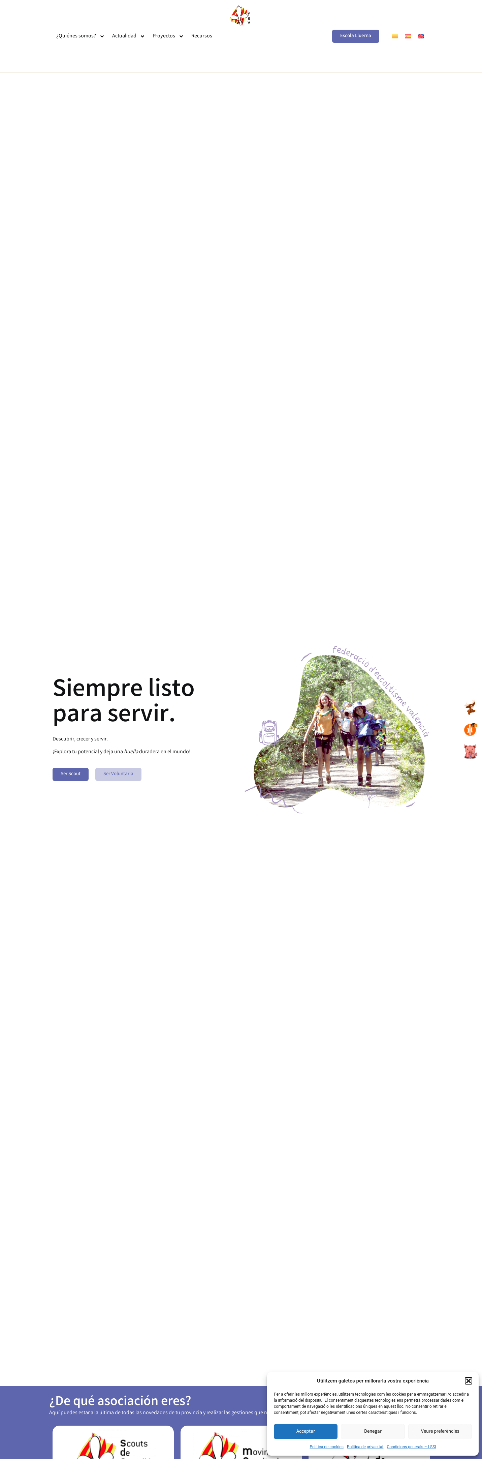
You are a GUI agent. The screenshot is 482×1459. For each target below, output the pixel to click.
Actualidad (128, 36)
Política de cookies (327, 1447)
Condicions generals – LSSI (411, 1447)
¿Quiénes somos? (80, 36)
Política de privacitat (365, 1447)
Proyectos (168, 36)
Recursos (201, 36)
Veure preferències (440, 1431)
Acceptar (305, 1431)
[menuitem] (395, 36)
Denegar (373, 1431)
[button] (468, 1380)
